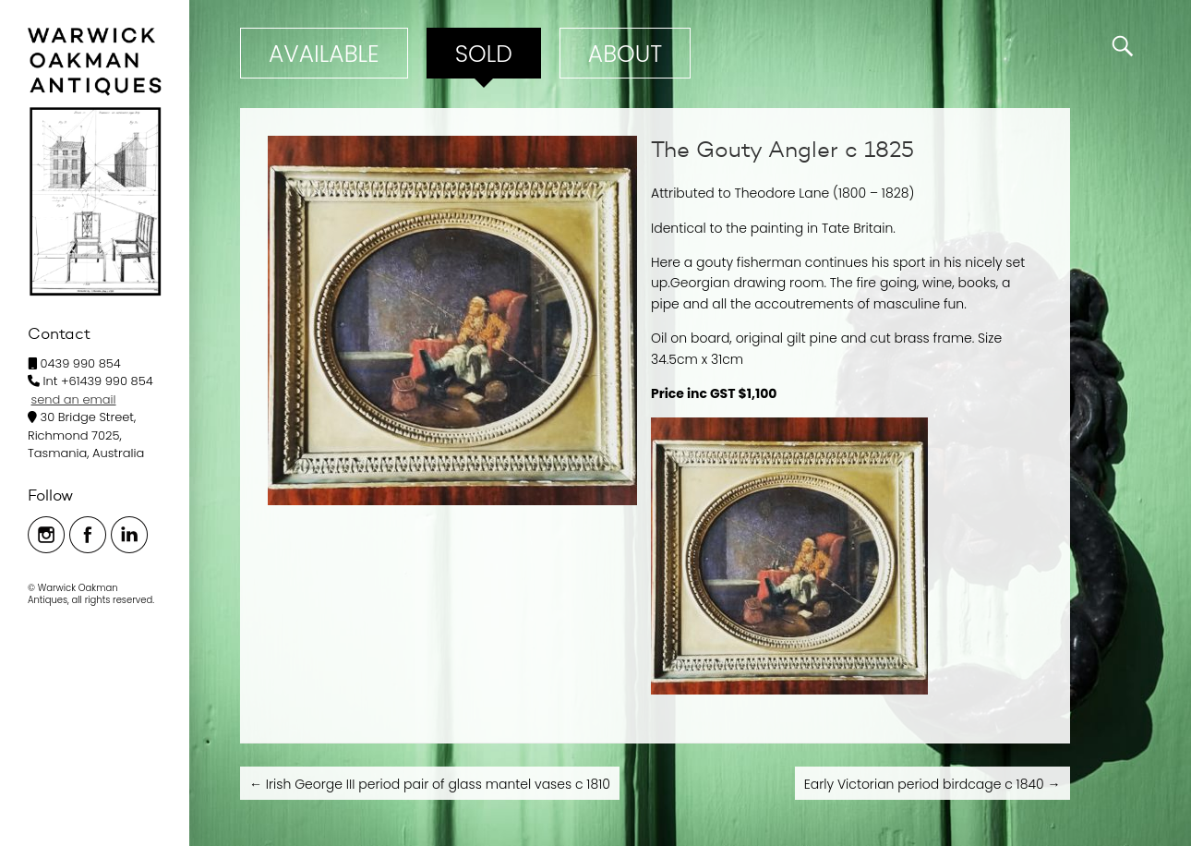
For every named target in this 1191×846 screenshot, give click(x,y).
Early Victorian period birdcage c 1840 (932, 784)
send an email (73, 399)
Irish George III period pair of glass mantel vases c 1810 (429, 784)
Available (324, 54)
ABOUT (625, 54)
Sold (483, 54)
